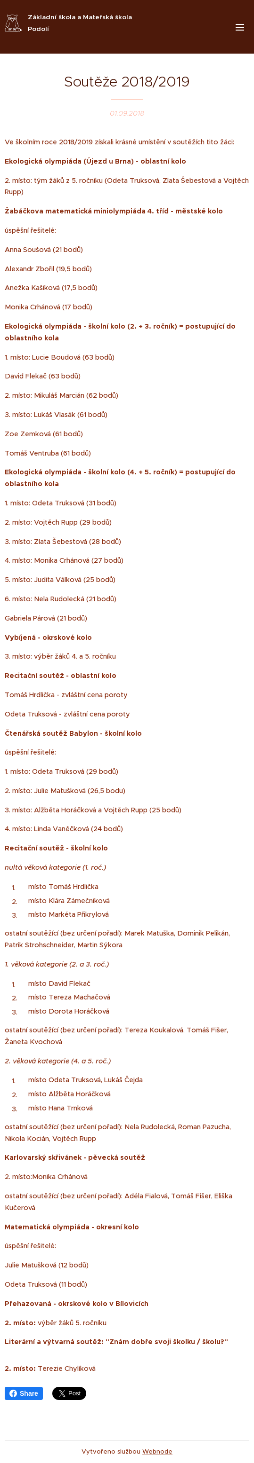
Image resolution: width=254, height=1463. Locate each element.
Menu (240, 27)
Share (23, 1393)
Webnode (157, 1451)
